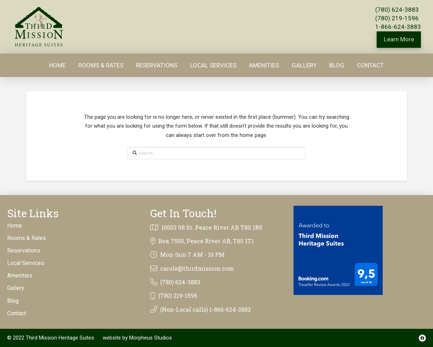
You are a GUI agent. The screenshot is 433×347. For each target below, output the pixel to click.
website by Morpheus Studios (137, 338)
